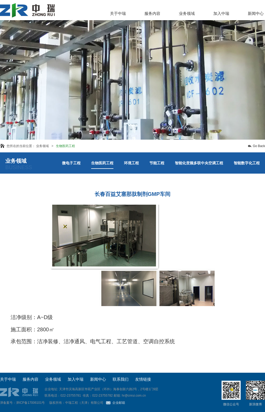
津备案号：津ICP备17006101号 (22, 403)
